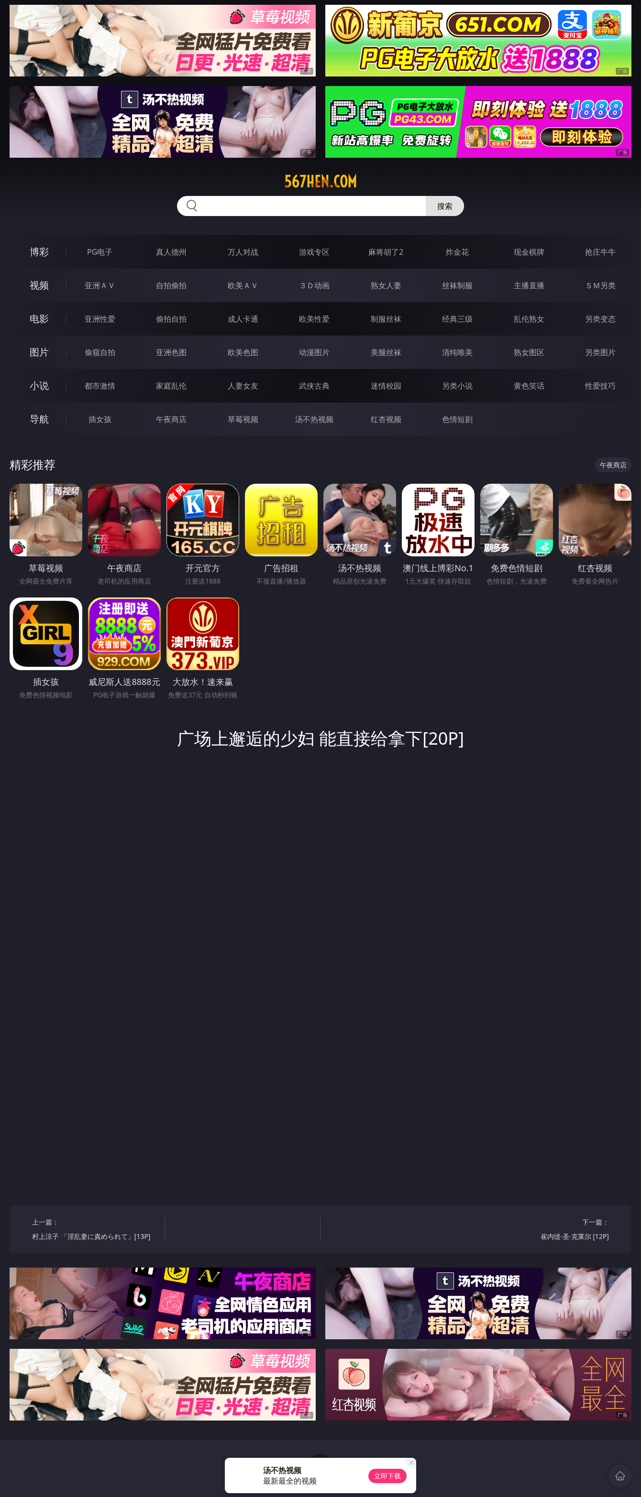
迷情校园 (386, 385)
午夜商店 (171, 419)
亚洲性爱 (100, 319)
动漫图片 (314, 352)
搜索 (445, 206)
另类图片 (600, 352)
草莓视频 (243, 419)
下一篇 (546, 1230)
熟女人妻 (386, 285)
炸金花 (457, 252)
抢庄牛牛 (600, 252)
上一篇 (95, 1230)
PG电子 (99, 252)
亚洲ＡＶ (100, 285)
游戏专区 (314, 252)
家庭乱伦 (171, 385)
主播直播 (529, 285)
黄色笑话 (529, 385)
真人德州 (171, 252)
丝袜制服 (457, 285)
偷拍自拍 (171, 319)
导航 (39, 418)
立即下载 (387, 1475)
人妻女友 (243, 385)
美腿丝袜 (386, 352)
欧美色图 (243, 352)
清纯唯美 (457, 352)
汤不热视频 (314, 419)
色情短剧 (457, 419)
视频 (39, 285)
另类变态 (600, 319)
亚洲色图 (171, 352)
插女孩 (99, 419)
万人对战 (243, 252)
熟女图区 (529, 352)
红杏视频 (386, 419)
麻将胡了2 (385, 252)
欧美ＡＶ (243, 285)
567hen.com (320, 181)
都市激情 (100, 385)
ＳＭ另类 (600, 285)
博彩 (39, 251)
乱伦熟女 (529, 319)
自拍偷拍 (171, 285)
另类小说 (457, 385)
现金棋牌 (529, 252)
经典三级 (457, 319)
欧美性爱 (314, 319)
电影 (39, 318)
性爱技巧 (600, 385)
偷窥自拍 (100, 352)
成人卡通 (243, 319)
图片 (39, 352)
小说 (39, 385)
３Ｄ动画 (314, 285)
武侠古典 (314, 385)
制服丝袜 (386, 319)
